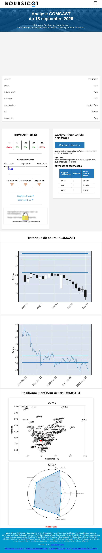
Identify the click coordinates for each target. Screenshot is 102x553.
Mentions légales (57, 545)
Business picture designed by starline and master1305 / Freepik (73, 548)
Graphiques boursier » (69, 145)
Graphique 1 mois (25, 196)
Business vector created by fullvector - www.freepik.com (26, 548)
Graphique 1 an (25, 200)
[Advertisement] (51, 51)
